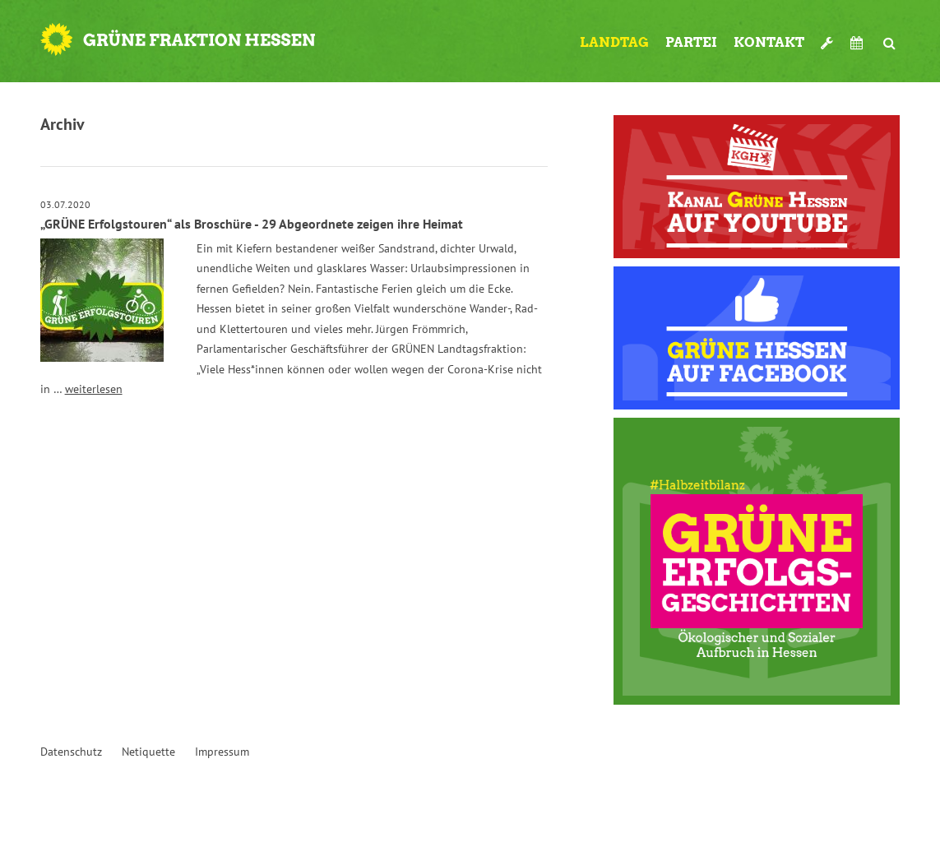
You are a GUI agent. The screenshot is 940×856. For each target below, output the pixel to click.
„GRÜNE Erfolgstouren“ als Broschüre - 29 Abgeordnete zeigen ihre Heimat (251, 223)
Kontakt (769, 42)
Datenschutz (71, 751)
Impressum (222, 751)
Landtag (614, 42)
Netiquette (148, 751)
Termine (858, 42)
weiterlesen (94, 389)
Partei (691, 42)
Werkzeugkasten (827, 36)
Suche (890, 36)
